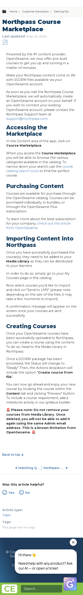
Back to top (11, 454)
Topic (6, 515)
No (27, 493)
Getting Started (64, 11)
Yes (11, 493)
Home (13, 11)
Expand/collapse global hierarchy (7, 11)
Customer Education (35, 11)
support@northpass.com (27, 119)
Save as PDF (5, 42)
